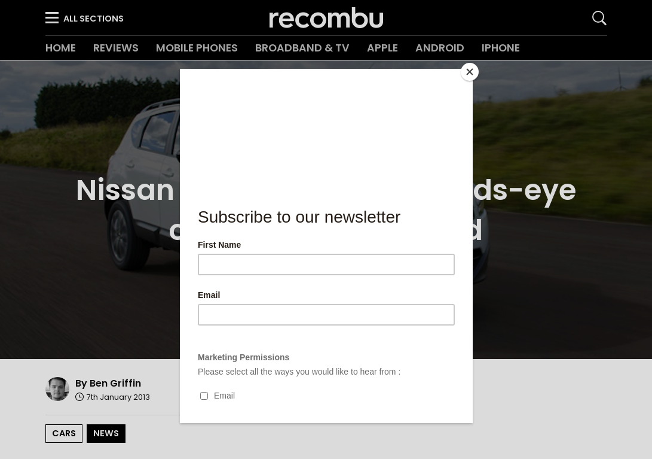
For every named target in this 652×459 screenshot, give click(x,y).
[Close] (470, 72)
